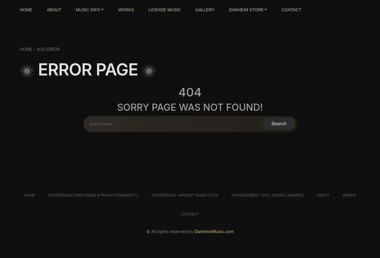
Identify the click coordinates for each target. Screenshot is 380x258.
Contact (190, 214)
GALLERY (204, 9)
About (323, 195)
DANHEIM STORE (246, 9)
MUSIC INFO (88, 9)
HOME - (28, 50)
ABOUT (54, 9)
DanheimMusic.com (214, 231)
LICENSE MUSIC (164, 9)
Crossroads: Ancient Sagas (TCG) (184, 195)
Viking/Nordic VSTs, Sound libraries (268, 195)
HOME (26, 9)
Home (29, 195)
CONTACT (291, 9)
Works (349, 195)
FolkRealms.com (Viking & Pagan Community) (93, 195)
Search (277, 123)
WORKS (126, 9)
